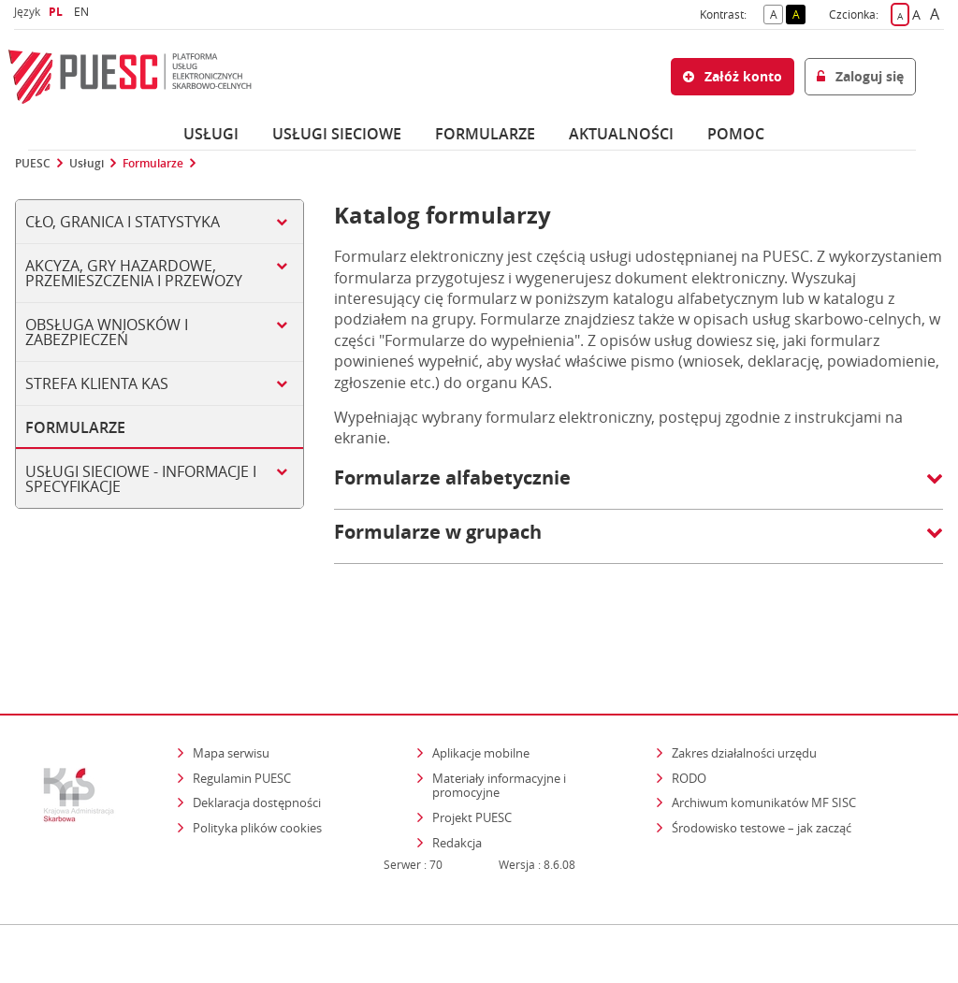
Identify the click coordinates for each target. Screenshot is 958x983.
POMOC (735, 133)
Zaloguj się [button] (860, 76)
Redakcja (457, 784)
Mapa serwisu (231, 695)
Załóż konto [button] (732, 76)
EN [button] (83, 12)
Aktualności (621, 133)
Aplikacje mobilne (481, 695)
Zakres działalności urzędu (746, 695)
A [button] (777, 13)
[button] (638, 487)
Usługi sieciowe (336, 133)
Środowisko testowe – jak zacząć (763, 769)
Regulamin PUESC (242, 720)
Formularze (485, 133)
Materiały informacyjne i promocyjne (499, 728)
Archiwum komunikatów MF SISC (764, 745)
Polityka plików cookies (257, 769)
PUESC (33, 163)
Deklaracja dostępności (257, 745)
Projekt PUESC (472, 759)
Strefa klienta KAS (96, 383)
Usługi (211, 133)
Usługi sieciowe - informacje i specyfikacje (140, 479)
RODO (689, 720)
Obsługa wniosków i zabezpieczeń (106, 332)
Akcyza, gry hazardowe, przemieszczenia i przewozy (133, 273)
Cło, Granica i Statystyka (122, 221)
